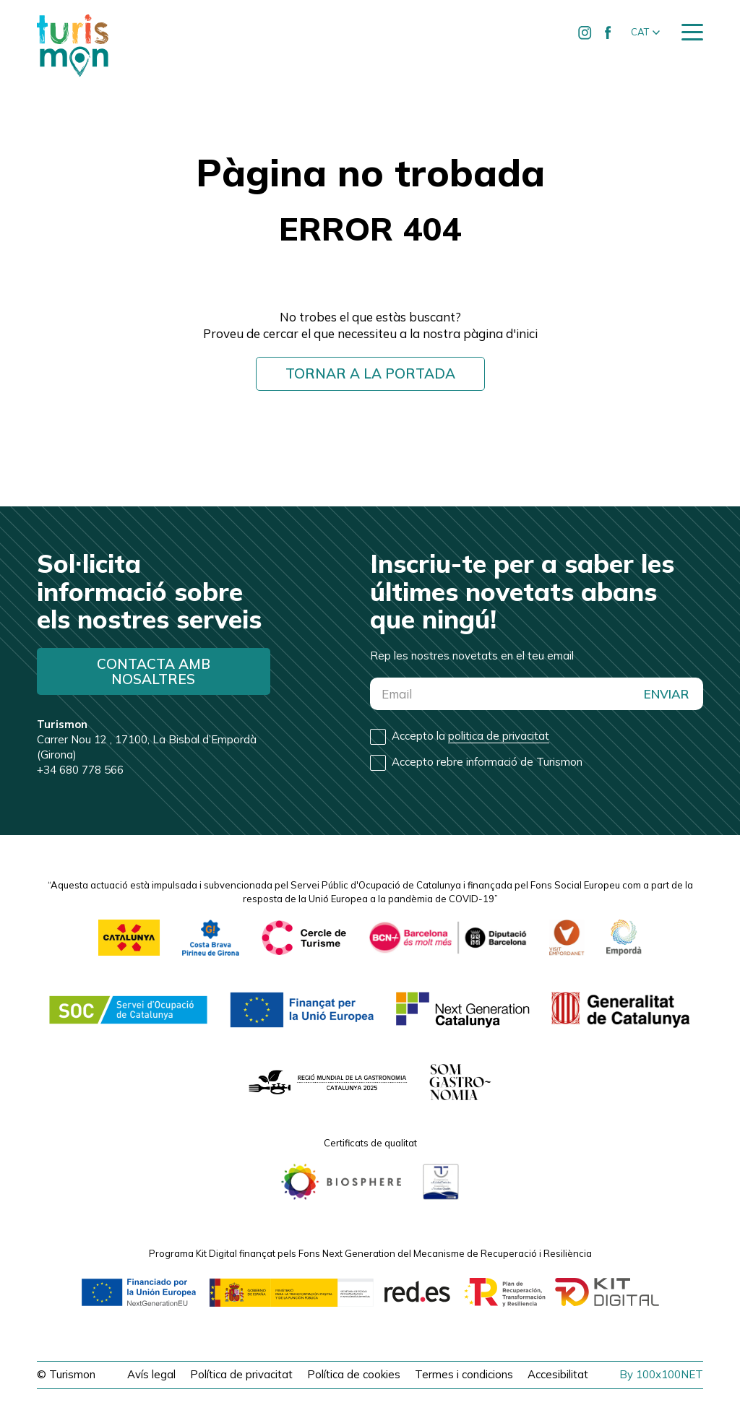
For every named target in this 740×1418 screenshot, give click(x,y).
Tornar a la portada (370, 373)
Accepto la (470, 736)
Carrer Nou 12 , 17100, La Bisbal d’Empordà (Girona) (147, 739)
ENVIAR (666, 693)
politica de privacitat (498, 736)
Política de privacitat (241, 1374)
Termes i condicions (464, 1374)
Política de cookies (353, 1374)
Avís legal (151, 1374)
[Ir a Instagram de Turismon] (585, 32)
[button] (645, 32)
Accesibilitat (558, 1374)
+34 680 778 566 (80, 770)
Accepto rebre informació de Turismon (487, 762)
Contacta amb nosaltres (153, 671)
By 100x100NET (661, 1374)
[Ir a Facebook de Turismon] (608, 32)
